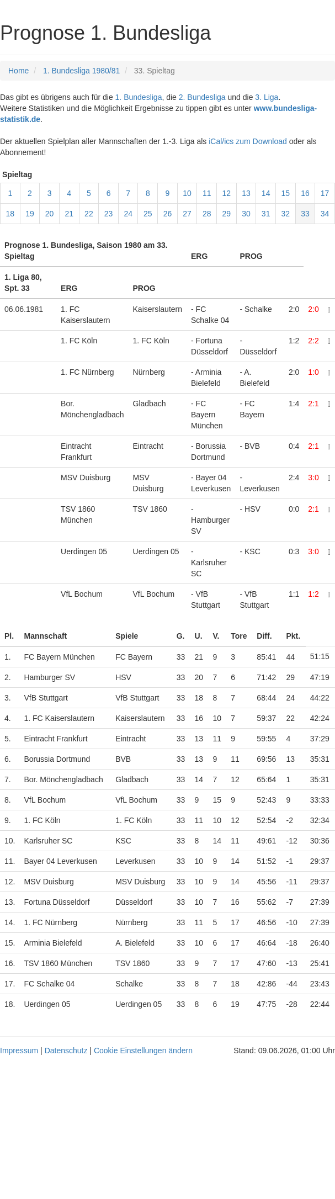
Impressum (19, 1050)
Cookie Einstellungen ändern (143, 1050)
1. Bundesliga (138, 97)
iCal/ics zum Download (248, 141)
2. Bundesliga (202, 97)
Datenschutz (66, 1050)
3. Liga (266, 97)
